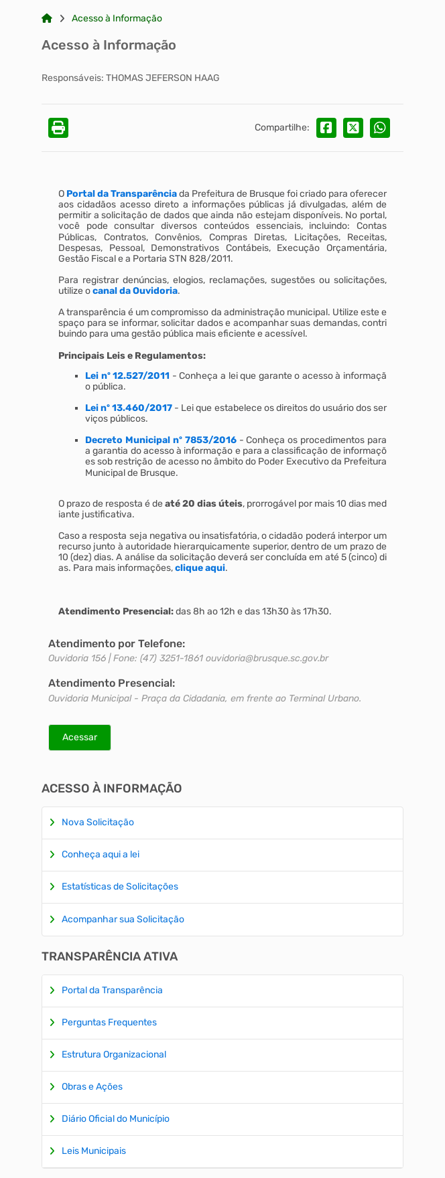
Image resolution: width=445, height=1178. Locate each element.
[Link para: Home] (47, 18)
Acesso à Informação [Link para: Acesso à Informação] (117, 18)
